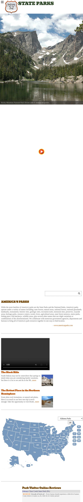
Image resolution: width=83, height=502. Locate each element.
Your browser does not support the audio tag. (25, 354)
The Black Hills (10, 372)
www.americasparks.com (63, 325)
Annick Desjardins (42, 103)
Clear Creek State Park (37, 491)
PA (48, 491)
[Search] (62, 293)
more (34, 380)
